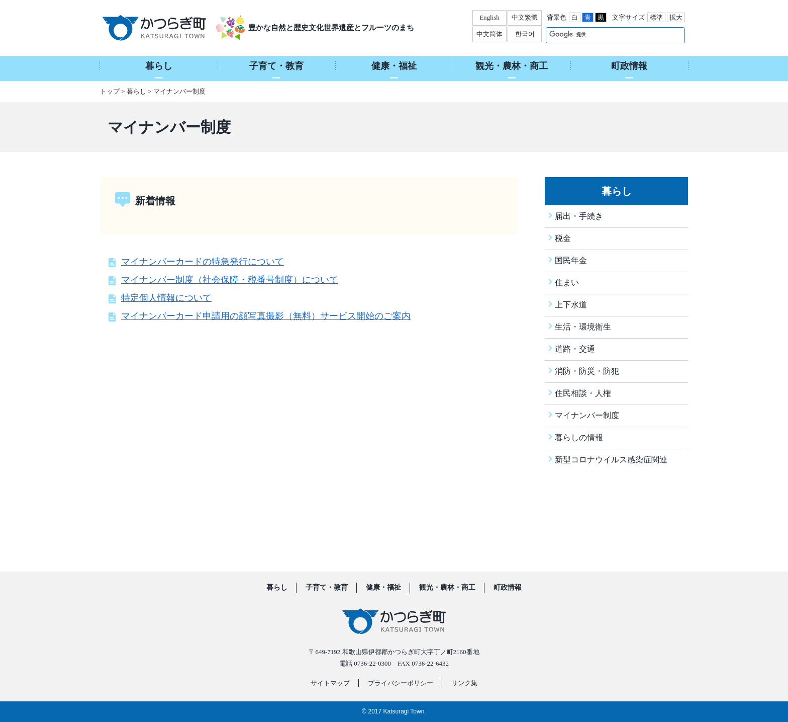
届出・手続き (579, 216)
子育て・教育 (327, 587)
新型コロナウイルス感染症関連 (611, 459)
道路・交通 (575, 349)
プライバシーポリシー (400, 683)
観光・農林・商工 (447, 587)
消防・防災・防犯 (587, 371)
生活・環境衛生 (583, 327)
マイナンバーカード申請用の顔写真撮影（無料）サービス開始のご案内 (266, 316)
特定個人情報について (166, 298)
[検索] (604, 35)
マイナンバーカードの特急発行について (202, 262)
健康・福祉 (383, 587)
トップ (110, 91)
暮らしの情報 (579, 437)
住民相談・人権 (583, 393)
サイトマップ (330, 683)
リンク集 (464, 683)
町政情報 (508, 587)
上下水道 (571, 304)
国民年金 (571, 260)
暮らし (136, 91)
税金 (563, 238)
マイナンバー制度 (179, 91)
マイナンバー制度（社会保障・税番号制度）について (229, 280)
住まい (567, 282)
